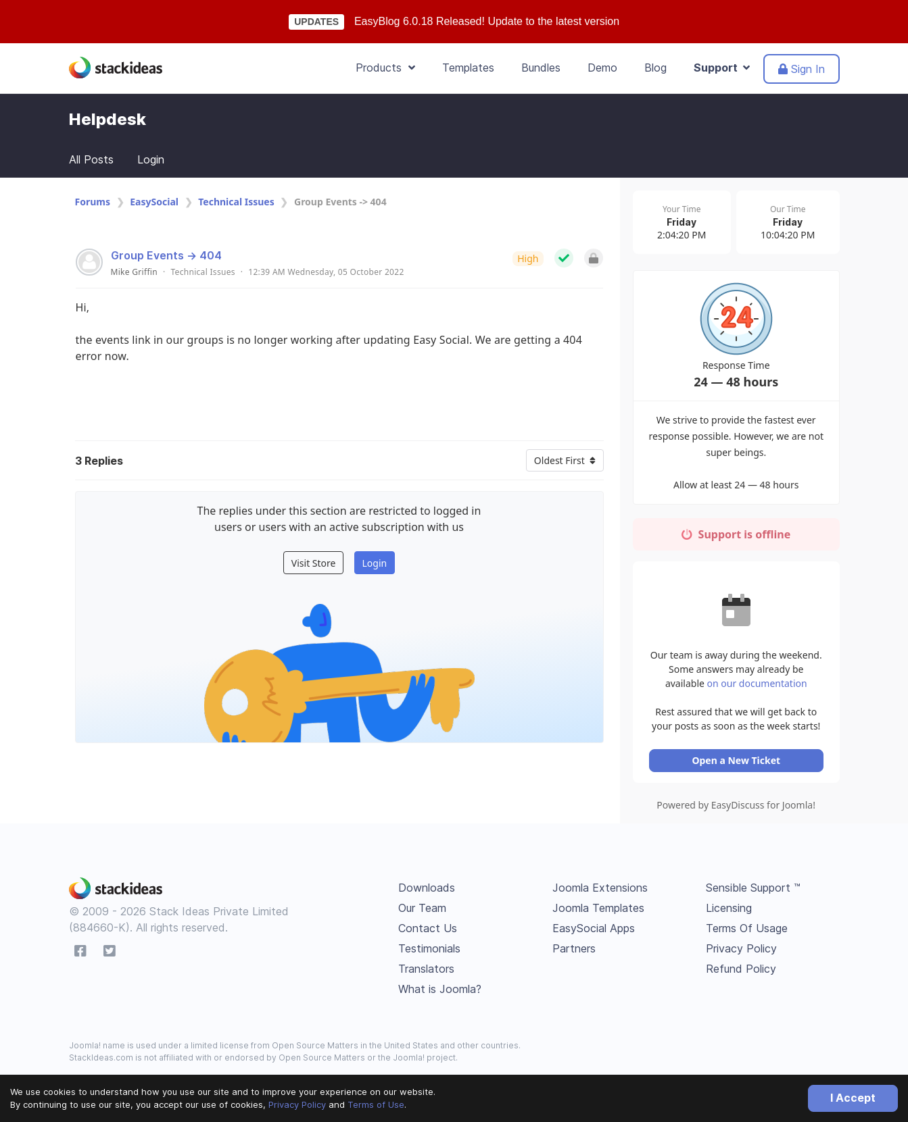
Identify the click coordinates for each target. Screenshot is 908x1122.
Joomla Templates (598, 911)
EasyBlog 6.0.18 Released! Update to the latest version (486, 21)
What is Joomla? (439, 992)
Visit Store (313, 563)
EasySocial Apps (593, 931)
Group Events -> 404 (166, 255)
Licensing (729, 911)
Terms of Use (376, 1104)
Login (150, 159)
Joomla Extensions (600, 891)
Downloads (426, 891)
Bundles (540, 67)
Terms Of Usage (747, 931)
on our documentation (765, 686)
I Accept (853, 1097)
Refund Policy (741, 972)
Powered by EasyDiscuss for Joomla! (738, 808)
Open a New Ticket (738, 763)
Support (722, 67)
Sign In (801, 69)
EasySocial (154, 201)
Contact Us (427, 931)
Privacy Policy (297, 1104)
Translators (426, 972)
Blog (655, 67)
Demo (602, 67)
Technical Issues (236, 201)
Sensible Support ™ (753, 891)
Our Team (422, 911)
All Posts (91, 159)
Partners (574, 952)
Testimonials (429, 952)
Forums (92, 201)
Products (385, 67)
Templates (468, 67)
